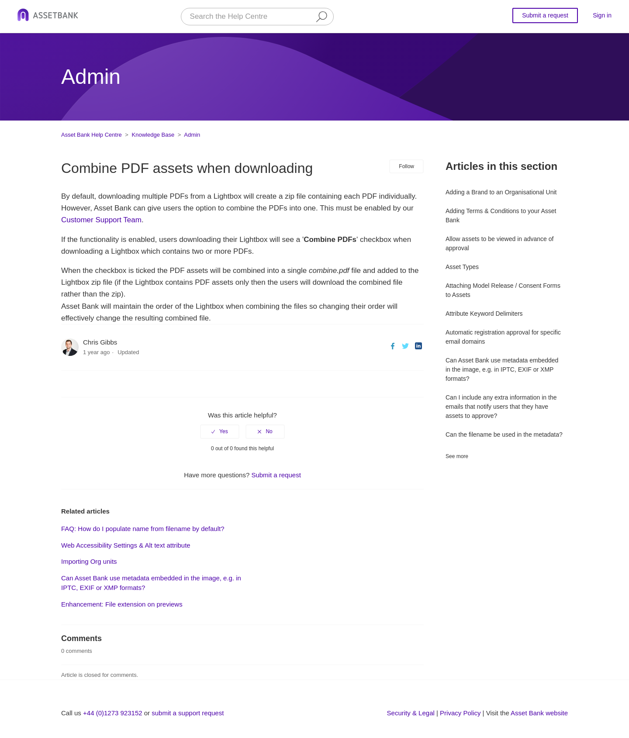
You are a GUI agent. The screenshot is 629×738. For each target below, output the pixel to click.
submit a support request (188, 713)
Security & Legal (411, 713)
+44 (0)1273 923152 (112, 713)
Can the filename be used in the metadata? (504, 434)
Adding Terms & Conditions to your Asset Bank (501, 215)
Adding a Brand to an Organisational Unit (501, 192)
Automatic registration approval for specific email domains (503, 337)
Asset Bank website (539, 713)
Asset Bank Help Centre (91, 134)
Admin (192, 134)
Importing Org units (89, 561)
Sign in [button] (602, 15)
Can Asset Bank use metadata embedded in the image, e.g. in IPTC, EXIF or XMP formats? (502, 369)
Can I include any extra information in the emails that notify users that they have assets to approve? (501, 406)
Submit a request (545, 15)
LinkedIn (418, 346)
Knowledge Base (153, 134)
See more (457, 456)
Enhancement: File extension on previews (122, 604)
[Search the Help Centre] (257, 16)
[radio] (219, 431)
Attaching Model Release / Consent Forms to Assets (503, 290)
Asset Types (462, 266)
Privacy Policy (460, 713)
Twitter (405, 346)
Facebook (392, 346)
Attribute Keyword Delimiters (484, 313)
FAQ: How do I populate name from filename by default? (143, 528)
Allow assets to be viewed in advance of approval (499, 243)
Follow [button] (406, 166)
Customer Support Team (101, 220)
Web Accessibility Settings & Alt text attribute (125, 545)
